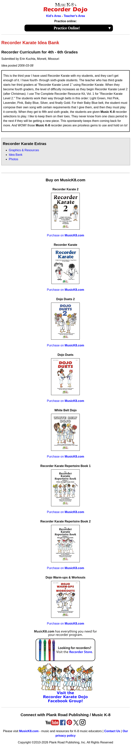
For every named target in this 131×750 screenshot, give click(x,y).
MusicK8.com (28, 731)
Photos (13, 159)
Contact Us (112, 731)
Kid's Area (53, 15)
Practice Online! (82, 28)
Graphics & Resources (24, 150)
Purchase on (65, 235)
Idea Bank (15, 154)
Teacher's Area (74, 15)
